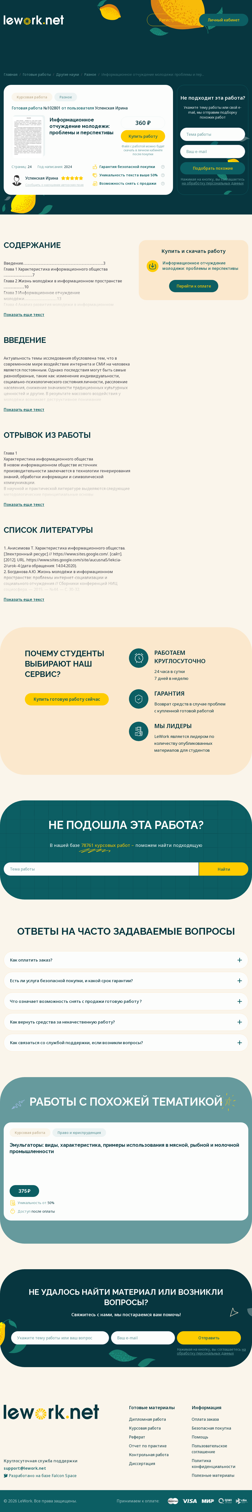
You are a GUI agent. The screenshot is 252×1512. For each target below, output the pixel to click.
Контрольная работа (149, 1454)
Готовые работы (37, 74)
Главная (10, 74)
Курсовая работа (145, 1428)
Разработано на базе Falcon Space (40, 1475)
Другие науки (67, 74)
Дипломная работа (147, 1419)
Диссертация (142, 1463)
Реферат (137, 1437)
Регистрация (171, 20)
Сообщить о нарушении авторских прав (54, 185)
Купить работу (143, 136)
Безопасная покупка (211, 1428)
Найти (224, 869)
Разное (90, 74)
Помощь (200, 1437)
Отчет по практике (148, 1446)
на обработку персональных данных (213, 183)
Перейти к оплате (193, 286)
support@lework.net (25, 1468)
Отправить (209, 1338)
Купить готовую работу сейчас (66, 699)
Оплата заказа (205, 1419)
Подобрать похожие (213, 168)
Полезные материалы (213, 1475)
